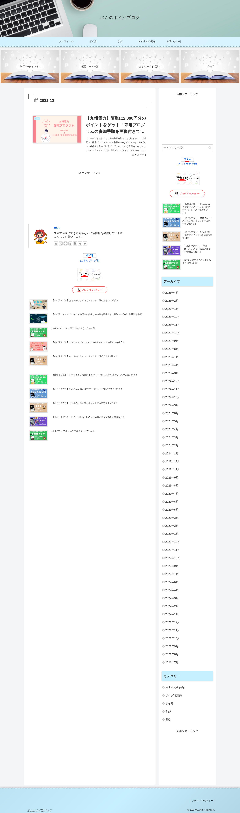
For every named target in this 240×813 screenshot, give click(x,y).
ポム (57, 228)
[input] (187, 147)
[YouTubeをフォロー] (70, 243)
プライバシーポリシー (202, 800)
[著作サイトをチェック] (56, 243)
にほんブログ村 (89, 260)
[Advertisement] (89, 196)
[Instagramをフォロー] (66, 243)
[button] (210, 147)
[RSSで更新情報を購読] (85, 243)
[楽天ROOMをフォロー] (75, 243)
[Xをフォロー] (61, 243)
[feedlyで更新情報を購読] (80, 243)
